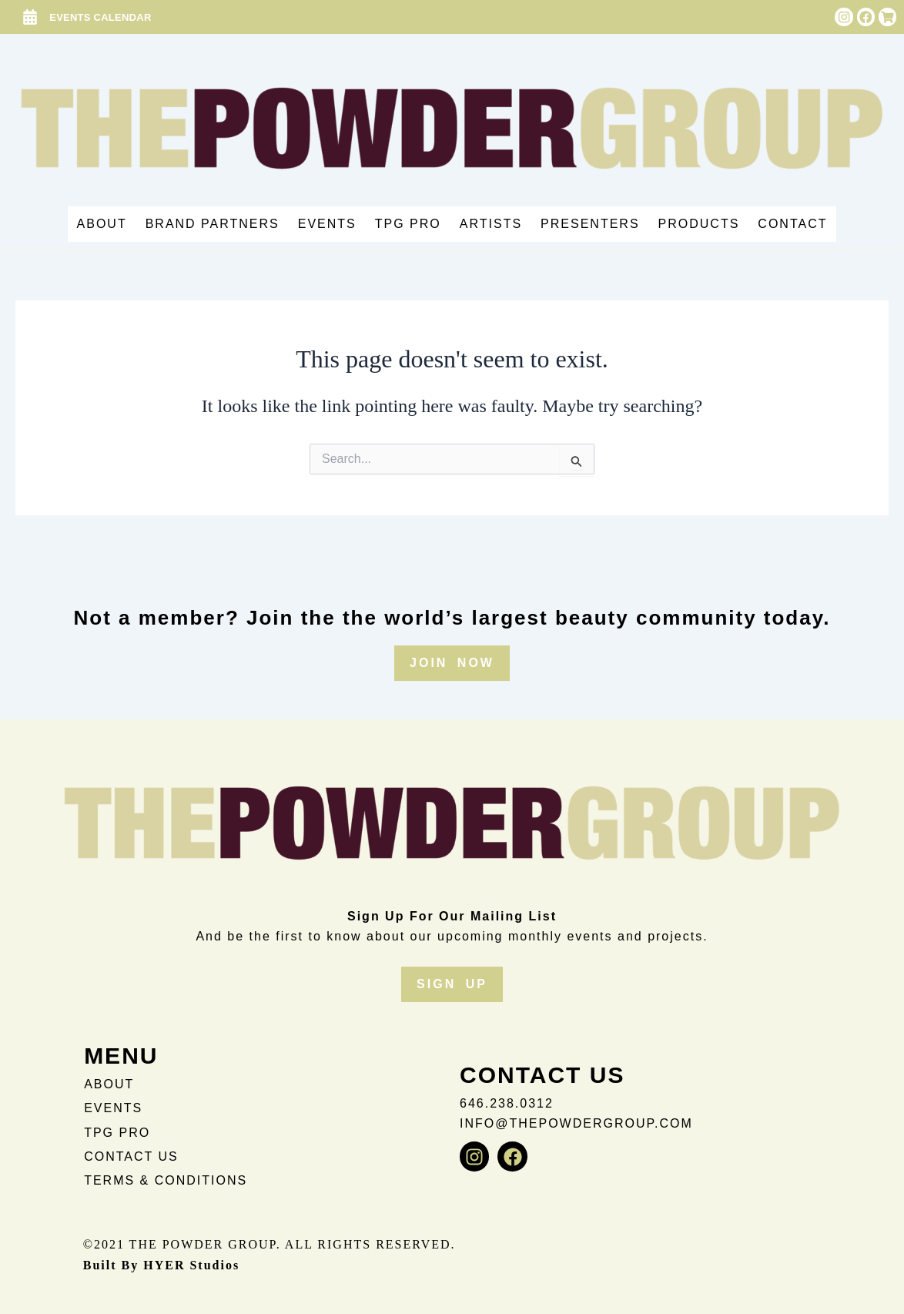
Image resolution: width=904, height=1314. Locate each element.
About (100, 226)
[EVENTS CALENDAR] (30, 18)
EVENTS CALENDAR (126, 17)
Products (701, 226)
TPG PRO (409, 226)
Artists (492, 226)
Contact (795, 226)
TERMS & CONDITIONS (165, 1180)
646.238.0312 (507, 1103)
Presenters (592, 226)
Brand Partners (212, 226)
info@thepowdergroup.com (576, 1123)
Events (328, 226)
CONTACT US (131, 1156)
